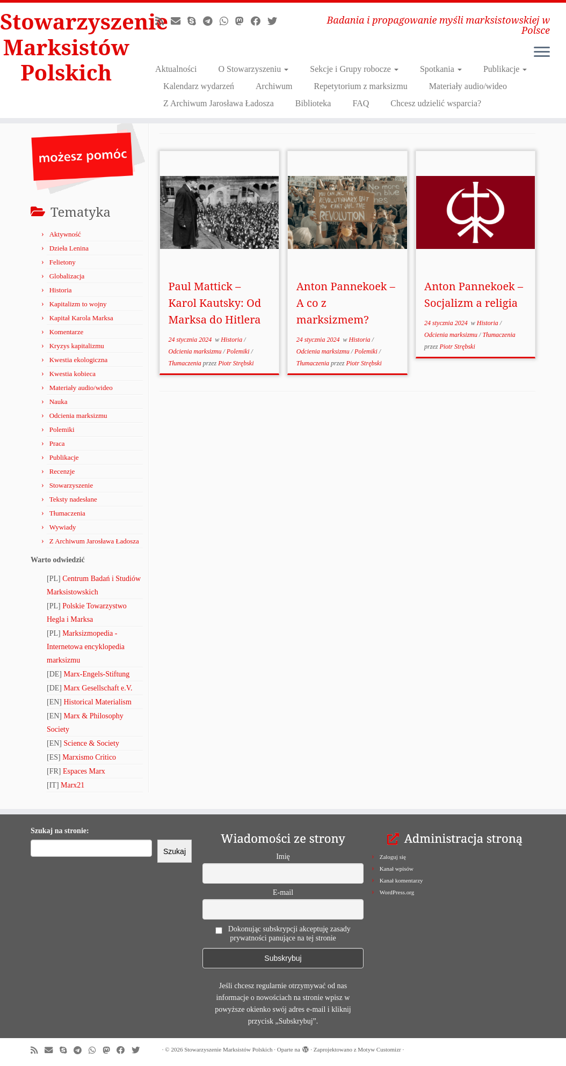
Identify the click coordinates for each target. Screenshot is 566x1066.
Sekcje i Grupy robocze (354, 68)
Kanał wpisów (396, 868)
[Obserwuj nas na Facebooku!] (259, 21)
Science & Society (91, 743)
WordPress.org (397, 892)
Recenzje (62, 471)
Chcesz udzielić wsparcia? (435, 103)
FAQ (360, 103)
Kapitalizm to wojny (78, 304)
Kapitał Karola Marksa (81, 318)
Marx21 (72, 785)
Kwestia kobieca (72, 374)
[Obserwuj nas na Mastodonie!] (243, 21)
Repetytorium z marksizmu (360, 86)
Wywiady (62, 527)
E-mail (283, 892)
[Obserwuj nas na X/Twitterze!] (275, 21)
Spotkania (441, 68)
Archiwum (274, 86)
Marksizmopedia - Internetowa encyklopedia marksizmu (86, 646)
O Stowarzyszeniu (253, 68)
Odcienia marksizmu (78, 415)
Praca (57, 443)
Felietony (62, 262)
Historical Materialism (98, 702)
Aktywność (65, 234)
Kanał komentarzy (401, 880)
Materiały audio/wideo (468, 86)
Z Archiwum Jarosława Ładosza (218, 103)
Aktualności (176, 68)
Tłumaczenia (67, 513)
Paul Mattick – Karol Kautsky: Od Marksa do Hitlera (214, 303)
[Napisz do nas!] (179, 21)
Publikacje (505, 68)
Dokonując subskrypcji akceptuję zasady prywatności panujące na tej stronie (283, 933)
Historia (60, 290)
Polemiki (62, 429)
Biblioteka (313, 103)
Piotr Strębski (235, 363)
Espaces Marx (84, 771)
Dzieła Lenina (69, 248)
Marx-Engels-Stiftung (97, 674)
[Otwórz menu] (542, 53)
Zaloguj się (393, 857)
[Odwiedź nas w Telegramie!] (211, 21)
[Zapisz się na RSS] (163, 21)
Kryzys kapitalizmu (76, 346)
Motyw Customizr (379, 1049)
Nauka (58, 402)
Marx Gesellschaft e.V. (98, 688)
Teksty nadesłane (73, 499)
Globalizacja (67, 276)
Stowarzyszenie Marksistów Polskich (66, 47)
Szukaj (174, 851)
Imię (283, 856)
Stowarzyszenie (71, 485)
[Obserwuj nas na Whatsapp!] (227, 21)
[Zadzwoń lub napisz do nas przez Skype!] (195, 21)
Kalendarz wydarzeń (198, 86)
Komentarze (66, 332)
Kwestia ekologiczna (78, 360)
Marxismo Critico (89, 757)
